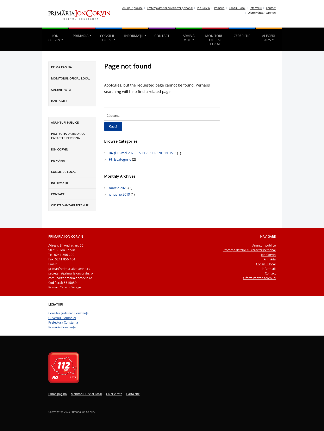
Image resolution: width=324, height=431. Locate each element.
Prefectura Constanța (63, 322)
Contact (271, 8)
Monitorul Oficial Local (215, 40)
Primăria (219, 8)
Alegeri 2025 (268, 38)
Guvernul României (62, 318)
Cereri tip (242, 36)
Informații (256, 8)
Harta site (59, 101)
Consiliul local (237, 8)
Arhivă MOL (189, 38)
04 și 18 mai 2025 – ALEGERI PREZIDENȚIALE (142, 153)
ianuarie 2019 (119, 194)
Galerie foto (61, 89)
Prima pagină (61, 67)
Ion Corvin (203, 8)
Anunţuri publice (132, 8)
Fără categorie (120, 159)
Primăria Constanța (62, 327)
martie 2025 (118, 188)
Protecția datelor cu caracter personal (170, 8)
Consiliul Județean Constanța (68, 313)
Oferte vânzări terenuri (262, 12)
